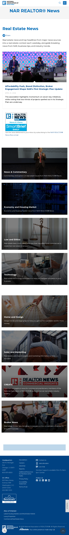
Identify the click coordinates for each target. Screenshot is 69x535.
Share (6, 35)
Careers (21, 463)
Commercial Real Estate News (14, 519)
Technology (10, 274)
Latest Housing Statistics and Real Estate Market (19, 514)
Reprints (22, 469)
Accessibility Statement (23, 483)
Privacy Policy (23, 479)
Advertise (22, 466)
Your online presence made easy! (42, 530)
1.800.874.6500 (44, 463)
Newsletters (23, 460)
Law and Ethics (12, 239)
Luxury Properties (9, 516)
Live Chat (42, 467)
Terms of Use (23, 487)
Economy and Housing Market (20, 207)
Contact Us (42, 460)
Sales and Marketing (15, 352)
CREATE (8, 384)
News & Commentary (15, 172)
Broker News (11, 422)
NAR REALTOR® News (35, 10)
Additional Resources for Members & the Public (26, 474)
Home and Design (13, 317)
